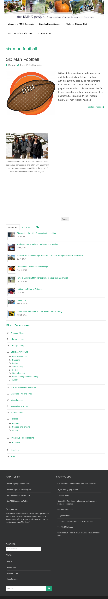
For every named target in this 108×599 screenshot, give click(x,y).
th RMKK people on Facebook (18, 484)
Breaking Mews (44, 33)
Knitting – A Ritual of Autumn (29, 289)
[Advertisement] (27, 195)
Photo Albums (17, 412)
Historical (16, 442)
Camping (16, 360)
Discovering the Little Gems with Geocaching (36, 233)
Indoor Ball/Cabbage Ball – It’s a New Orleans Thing (39, 311)
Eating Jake (22, 300)
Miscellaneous (17, 400)
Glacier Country (17, 339)
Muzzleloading (18, 373)
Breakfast (16, 423)
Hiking (15, 370)
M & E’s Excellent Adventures (20, 33)
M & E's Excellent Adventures (23, 387)
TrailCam (15, 450)
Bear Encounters (19, 356)
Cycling (15, 363)
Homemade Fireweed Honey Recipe (32, 267)
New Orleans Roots (19, 406)
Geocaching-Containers (66, 501)
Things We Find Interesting (31, 65)
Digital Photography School (67, 490)
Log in (9, 562)
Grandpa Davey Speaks (50, 24)
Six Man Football (22, 59)
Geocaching (17, 366)
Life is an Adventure (19, 352)
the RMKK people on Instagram (19, 490)
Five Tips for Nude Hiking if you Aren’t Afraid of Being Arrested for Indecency (50, 255)
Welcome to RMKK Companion (21, 24)
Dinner (15, 430)
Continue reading (96, 107)
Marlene (11, 65)
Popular (12, 227)
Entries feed (11, 568)
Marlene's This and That (21, 394)
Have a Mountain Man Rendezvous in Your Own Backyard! (42, 278)
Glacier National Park (65, 510)
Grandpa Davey (17, 345)
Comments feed (13, 573)
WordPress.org (12, 579)
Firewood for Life (63, 495)
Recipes (14, 419)
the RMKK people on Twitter (17, 501)
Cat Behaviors (62, 484)
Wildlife (15, 380)
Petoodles (61, 521)
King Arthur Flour (63, 516)
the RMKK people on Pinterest (18, 495)
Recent (26, 227)
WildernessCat (62, 533)
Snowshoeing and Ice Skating (25, 376)
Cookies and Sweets (21, 427)
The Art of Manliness (65, 527)
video (13, 456)
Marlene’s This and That (76, 24)
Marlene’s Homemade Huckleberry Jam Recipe (37, 244)
